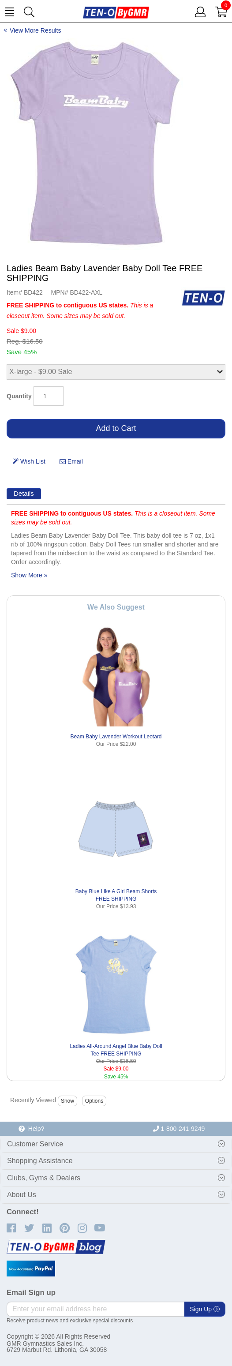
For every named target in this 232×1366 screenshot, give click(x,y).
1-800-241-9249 (179, 1128)
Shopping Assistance (40, 1160)
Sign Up (205, 1309)
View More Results (35, 30)
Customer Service (35, 1144)
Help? (31, 1128)
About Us (21, 1194)
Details (24, 493)
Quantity (19, 396)
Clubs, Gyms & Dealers (43, 1178)
